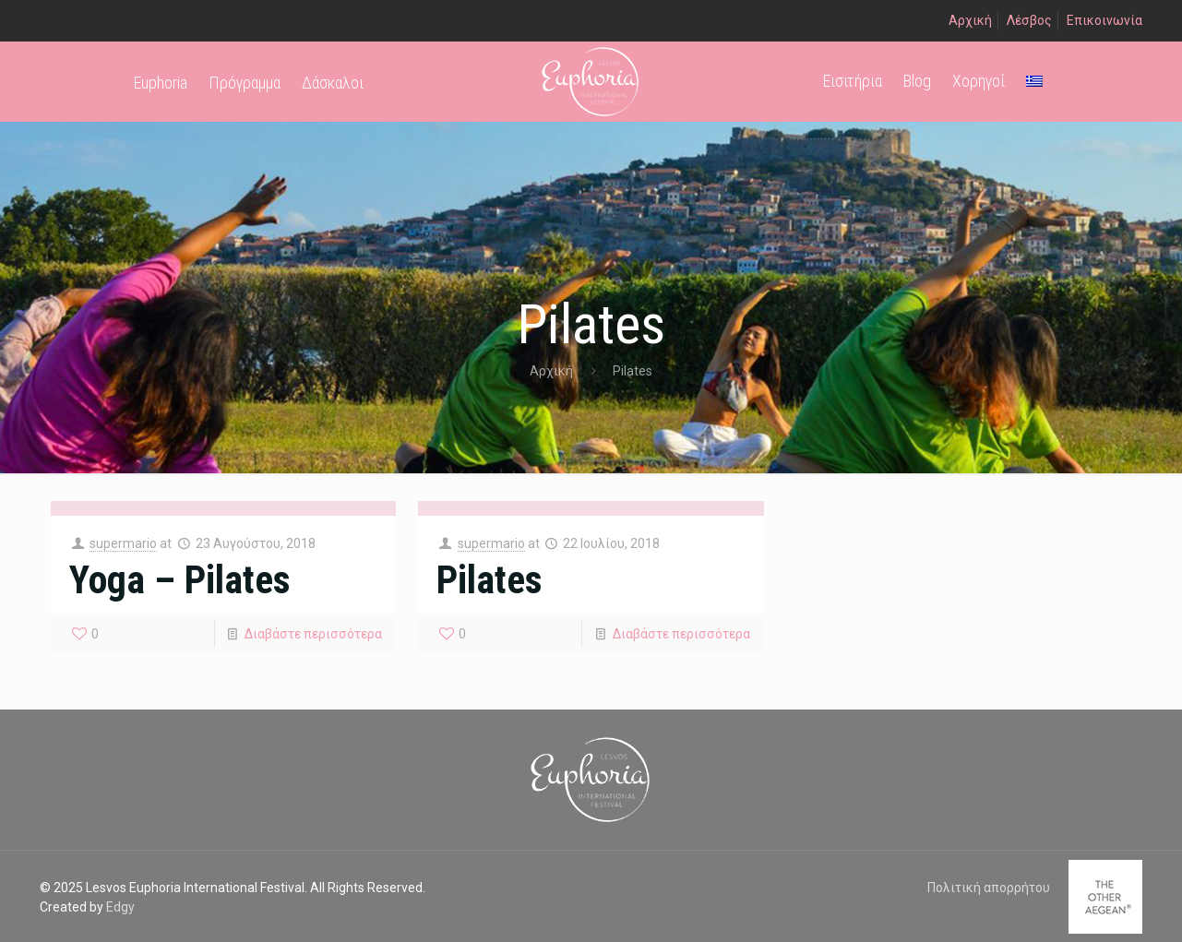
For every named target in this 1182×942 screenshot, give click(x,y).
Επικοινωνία (1104, 20)
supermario (123, 543)
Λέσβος (1029, 20)
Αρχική (970, 20)
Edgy (120, 907)
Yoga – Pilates (180, 579)
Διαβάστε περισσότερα (313, 633)
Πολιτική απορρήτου (988, 887)
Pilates (489, 579)
